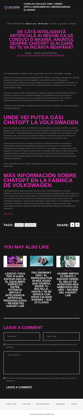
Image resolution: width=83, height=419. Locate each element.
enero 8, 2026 (15, 270)
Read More (8, 214)
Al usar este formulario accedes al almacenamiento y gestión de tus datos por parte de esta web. (41, 379)
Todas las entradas (45, 53)
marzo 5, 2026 (68, 270)
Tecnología (30, 225)
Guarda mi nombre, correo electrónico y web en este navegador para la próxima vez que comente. (41, 346)
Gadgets (19, 225)
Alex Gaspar (63, 24)
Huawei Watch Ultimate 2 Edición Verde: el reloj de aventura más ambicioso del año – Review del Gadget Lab (68, 284)
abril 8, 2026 (41, 269)
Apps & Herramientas (15, 24)
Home (28, 53)
